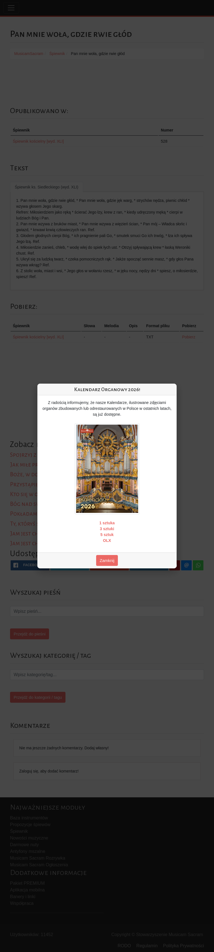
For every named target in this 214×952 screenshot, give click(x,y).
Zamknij (107, 560)
